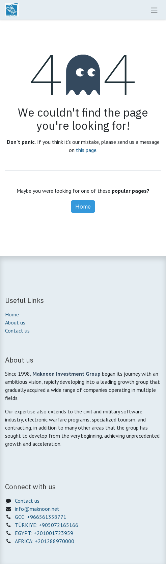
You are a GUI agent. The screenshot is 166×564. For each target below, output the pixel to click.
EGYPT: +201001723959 (44, 533)
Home (83, 206)
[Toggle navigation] (154, 10)
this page (86, 150)
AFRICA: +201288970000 (44, 541)
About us (15, 322)
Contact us (17, 330)
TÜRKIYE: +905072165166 (46, 525)
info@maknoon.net (37, 508)
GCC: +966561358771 (40, 516)
